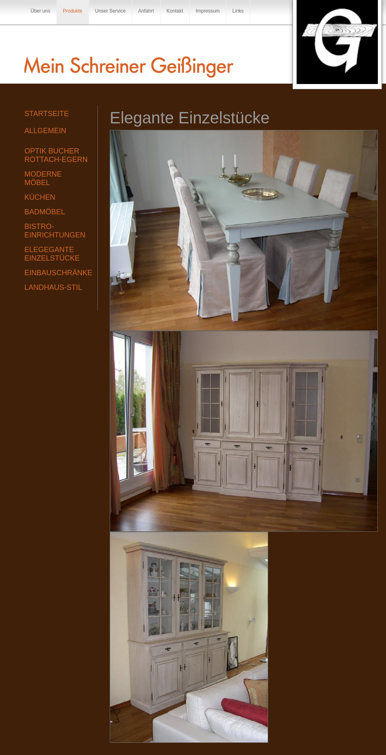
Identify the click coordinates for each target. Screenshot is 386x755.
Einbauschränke (56, 273)
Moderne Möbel (43, 178)
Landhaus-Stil (53, 287)
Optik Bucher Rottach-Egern (56, 155)
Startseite (46, 114)
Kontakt (175, 11)
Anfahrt (146, 11)
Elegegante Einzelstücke (52, 254)
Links (238, 11)
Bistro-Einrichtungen (54, 230)
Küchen (39, 197)
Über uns (40, 11)
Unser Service (110, 11)
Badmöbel (44, 212)
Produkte (72, 11)
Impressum (208, 11)
